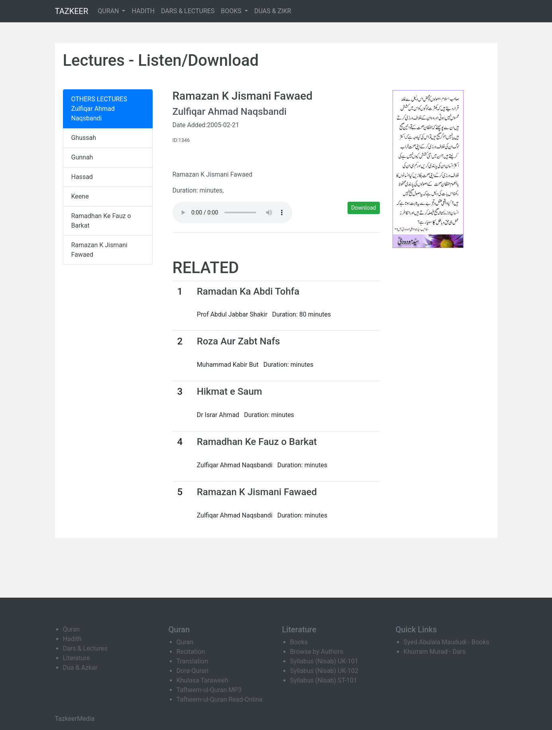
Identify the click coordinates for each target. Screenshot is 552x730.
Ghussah (83, 138)
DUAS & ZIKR (272, 11)
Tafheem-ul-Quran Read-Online (220, 699)
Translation (192, 661)
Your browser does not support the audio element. (232, 212)
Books (299, 642)
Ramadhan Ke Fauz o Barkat (101, 220)
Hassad (82, 177)
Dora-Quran (192, 671)
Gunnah (82, 157)
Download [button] (363, 208)
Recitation (191, 651)
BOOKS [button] (232, 11)
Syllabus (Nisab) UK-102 (324, 671)
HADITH (143, 11)
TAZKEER (71, 11)
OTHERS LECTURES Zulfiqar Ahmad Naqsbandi (99, 108)
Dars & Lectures (85, 648)
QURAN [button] (109, 11)
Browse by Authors (317, 651)
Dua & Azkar (80, 667)
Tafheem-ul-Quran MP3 (209, 690)
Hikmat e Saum (229, 391)
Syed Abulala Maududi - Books (446, 642)
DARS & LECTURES (187, 11)
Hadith (72, 639)
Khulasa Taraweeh (202, 680)
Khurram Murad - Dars (435, 651)
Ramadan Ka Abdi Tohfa (248, 291)
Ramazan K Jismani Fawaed (99, 249)
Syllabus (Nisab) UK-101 (324, 661)
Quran (71, 629)
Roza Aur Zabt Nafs (238, 341)
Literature (76, 658)
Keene (80, 196)
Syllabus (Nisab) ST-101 (323, 680)
